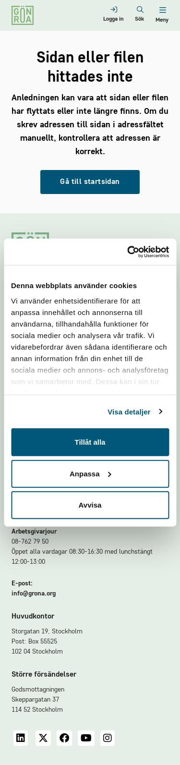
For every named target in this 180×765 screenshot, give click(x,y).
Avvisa (90, 505)
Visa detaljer (129, 411)
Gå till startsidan (90, 182)
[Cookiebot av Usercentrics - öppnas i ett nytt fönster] (128, 251)
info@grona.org (34, 593)
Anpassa (90, 473)
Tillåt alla (90, 442)
